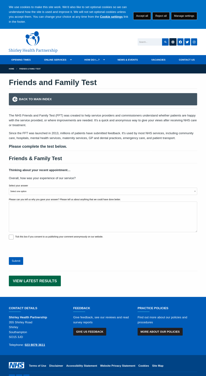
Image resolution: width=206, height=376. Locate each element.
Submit (16, 246)
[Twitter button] (187, 42)
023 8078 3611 (35, 330)
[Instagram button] (194, 42)
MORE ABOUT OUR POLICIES (160, 316)
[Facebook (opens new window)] (19, 363)
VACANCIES (158, 59)
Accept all (142, 15)
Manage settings (184, 15)
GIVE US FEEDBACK (89, 316)
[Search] (150, 42)
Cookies (143, 350)
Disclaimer (56, 350)
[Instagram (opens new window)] (26, 363)
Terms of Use (37, 350)
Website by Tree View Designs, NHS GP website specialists (75, 362)
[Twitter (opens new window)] (12, 363)
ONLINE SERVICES (55, 59)
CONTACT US (187, 59)
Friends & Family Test (30, 69)
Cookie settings (111, 16)
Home (11, 69)
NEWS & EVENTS (128, 59)
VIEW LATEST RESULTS (35, 266)
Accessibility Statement (81, 350)
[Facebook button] (180, 42)
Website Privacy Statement (117, 350)
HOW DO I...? (92, 59)
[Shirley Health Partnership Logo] (33, 42)
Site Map (157, 350)
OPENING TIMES (21, 59)
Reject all (161, 15)
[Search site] (165, 42)
